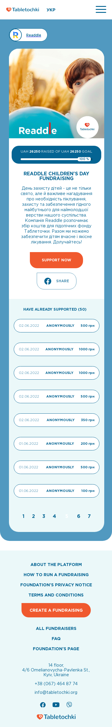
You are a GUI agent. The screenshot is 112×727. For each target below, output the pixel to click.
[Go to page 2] (34, 516)
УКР (51, 10)
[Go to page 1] (24, 516)
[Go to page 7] (89, 516)
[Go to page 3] (44, 516)
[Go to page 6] (79, 516)
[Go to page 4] (55, 516)
